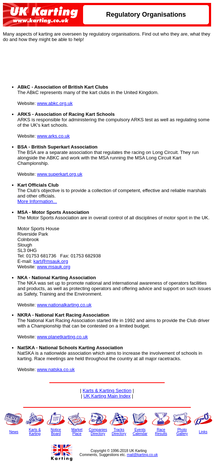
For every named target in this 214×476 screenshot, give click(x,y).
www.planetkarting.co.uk (62, 336)
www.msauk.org (53, 266)
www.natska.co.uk (56, 369)
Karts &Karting (35, 432)
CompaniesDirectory (98, 432)
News (13, 432)
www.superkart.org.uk (59, 174)
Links (203, 432)
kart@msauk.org (50, 261)
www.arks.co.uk (53, 136)
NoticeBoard (56, 432)
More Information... (37, 201)
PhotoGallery (182, 432)
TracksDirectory (119, 432)
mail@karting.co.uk (142, 455)
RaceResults (161, 432)
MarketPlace (77, 432)
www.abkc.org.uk (55, 103)
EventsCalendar (140, 432)
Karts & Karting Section (107, 390)
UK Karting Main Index (107, 396)
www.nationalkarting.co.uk (64, 305)
